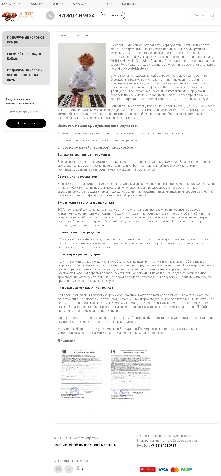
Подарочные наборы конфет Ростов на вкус (24, 75)
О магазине (81, 3)
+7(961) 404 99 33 (76, 15)
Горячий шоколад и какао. (24, 56)
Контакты (129, 3)
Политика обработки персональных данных (85, 445)
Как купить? (11, 3)
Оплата (58, 3)
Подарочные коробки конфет (25, 40)
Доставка (36, 3)
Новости (106, 3)
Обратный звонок (112, 15)
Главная (63, 35)
